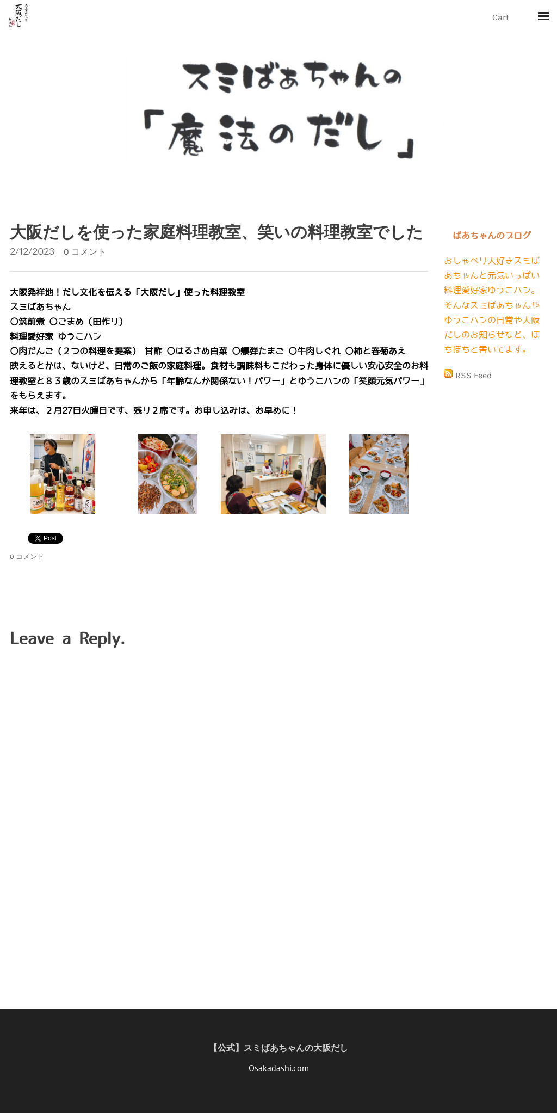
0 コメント (85, 252)
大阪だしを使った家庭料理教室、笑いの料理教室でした (216, 232)
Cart (501, 17)
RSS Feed (473, 375)
